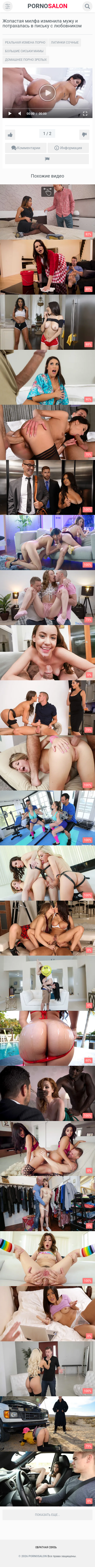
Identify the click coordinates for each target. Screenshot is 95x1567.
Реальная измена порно (25, 42)
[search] (87, 6)
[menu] (8, 6)
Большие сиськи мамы (24, 51)
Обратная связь (46, 1547)
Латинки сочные (65, 42)
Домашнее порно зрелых (26, 60)
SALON (48, 6)
